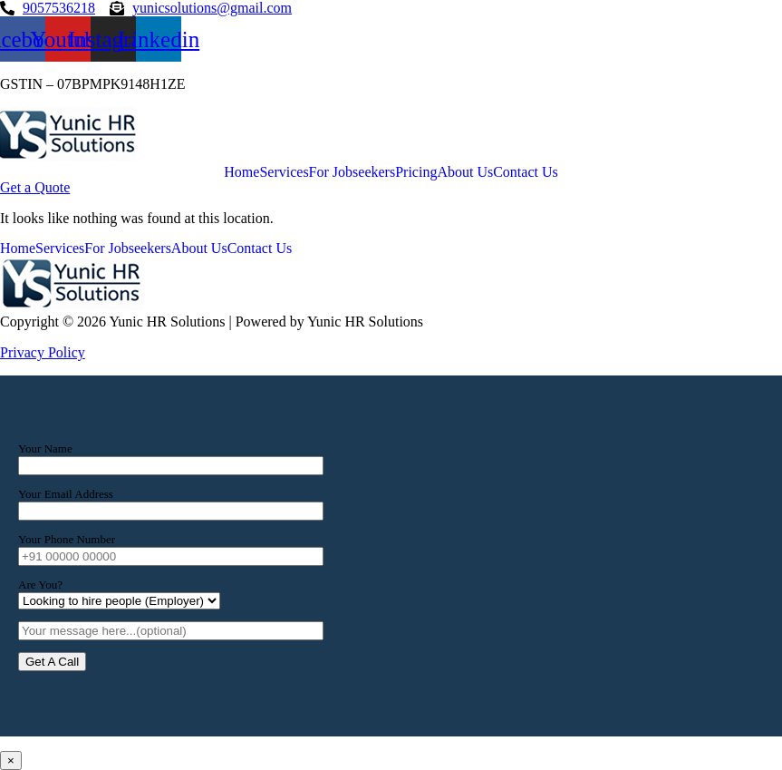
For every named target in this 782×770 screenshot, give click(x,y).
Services (283, 172)
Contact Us (525, 172)
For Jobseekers (352, 172)
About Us (465, 172)
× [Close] (10, 760)
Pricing (416, 172)
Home (241, 172)
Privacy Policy (42, 352)
